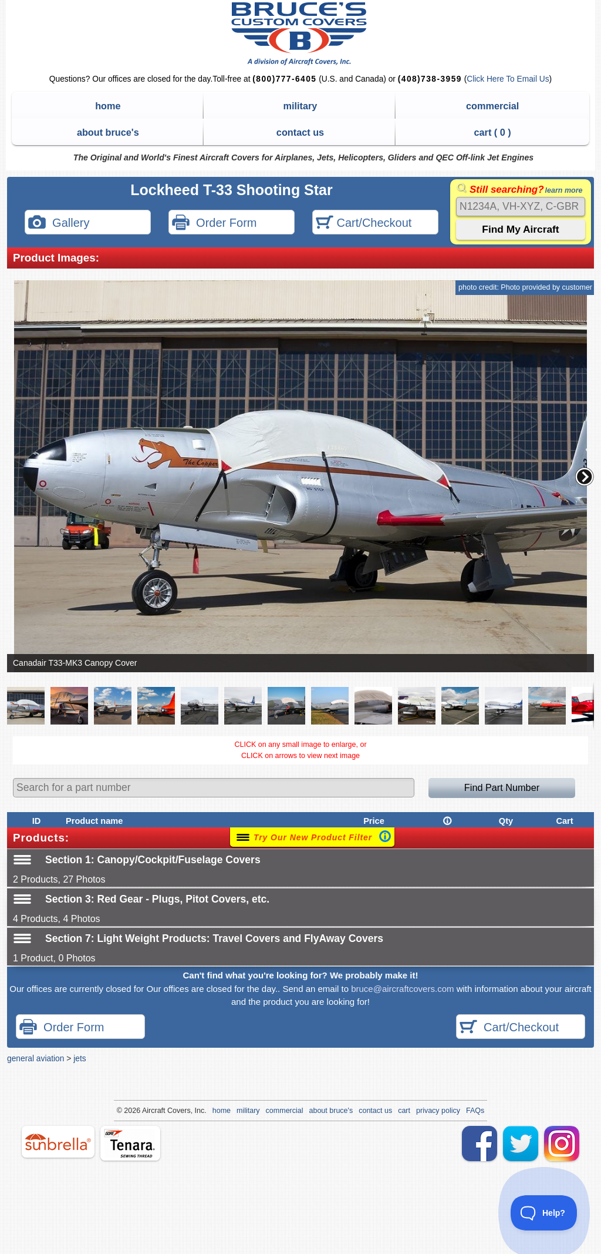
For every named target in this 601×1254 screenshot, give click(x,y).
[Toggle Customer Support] (544, 1212)
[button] (584, 476)
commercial (492, 105)
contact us (300, 132)
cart (404, 1111)
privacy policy (438, 1111)
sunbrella (58, 1142)
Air (146, 1111)
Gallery (58, 223)
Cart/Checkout (363, 223)
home (107, 105)
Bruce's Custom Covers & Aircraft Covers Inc (301, 34)
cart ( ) (492, 132)
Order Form (214, 223)
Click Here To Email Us (508, 79)
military (300, 105)
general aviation (35, 1058)
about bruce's (108, 132)
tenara (130, 1143)
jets (79, 1058)
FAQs (475, 1111)
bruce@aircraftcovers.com (402, 989)
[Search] (520, 206)
